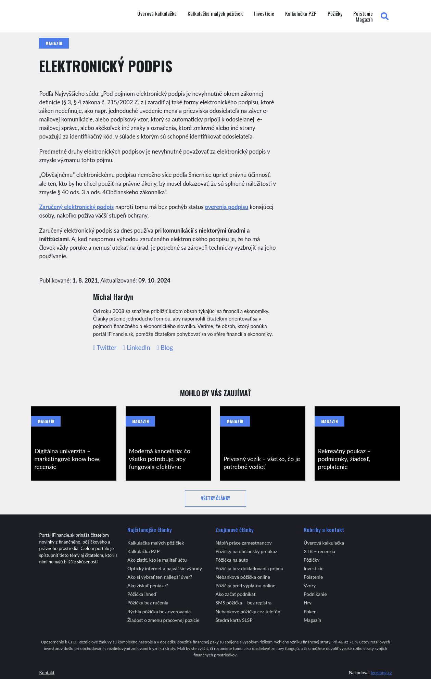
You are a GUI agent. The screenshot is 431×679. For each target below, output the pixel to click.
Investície (264, 13)
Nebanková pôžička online (242, 577)
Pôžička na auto (231, 560)
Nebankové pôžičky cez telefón (247, 611)
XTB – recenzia (319, 551)
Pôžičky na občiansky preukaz (246, 551)
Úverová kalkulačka (157, 13)
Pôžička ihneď (141, 594)
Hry (308, 602)
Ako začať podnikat (235, 594)
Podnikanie (315, 594)
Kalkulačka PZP (301, 13)
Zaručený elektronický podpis (76, 207)
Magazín (364, 19)
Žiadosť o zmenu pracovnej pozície (163, 620)
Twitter (105, 347)
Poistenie (363, 13)
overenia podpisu (226, 207)
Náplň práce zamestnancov (243, 543)
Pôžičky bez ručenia (147, 602)
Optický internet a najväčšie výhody (164, 568)
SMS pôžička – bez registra (243, 602)
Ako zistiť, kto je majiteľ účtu (157, 560)
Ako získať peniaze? (147, 585)
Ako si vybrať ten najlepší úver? (159, 577)
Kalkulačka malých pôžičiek (215, 13)
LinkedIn (136, 347)
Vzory (310, 585)
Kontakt (46, 672)
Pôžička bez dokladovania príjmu (249, 568)
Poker (310, 611)
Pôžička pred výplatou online (245, 585)
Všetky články (215, 498)
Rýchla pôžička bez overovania (159, 611)
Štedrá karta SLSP (233, 620)
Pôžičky (335, 13)
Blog (164, 347)
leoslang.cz (381, 672)
